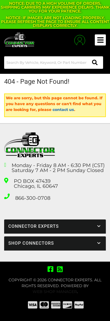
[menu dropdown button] (100, 40)
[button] (53, 62)
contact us (63, 109)
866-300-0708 (32, 198)
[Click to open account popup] (80, 40)
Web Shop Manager (55, 291)
